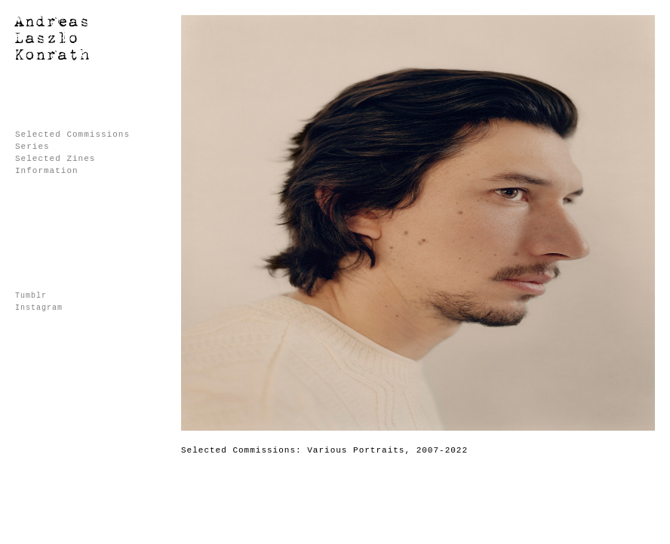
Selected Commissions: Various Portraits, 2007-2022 (324, 450)
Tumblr (31, 296)
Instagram (39, 308)
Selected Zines (55, 158)
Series (32, 146)
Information (46, 170)
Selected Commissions (72, 134)
